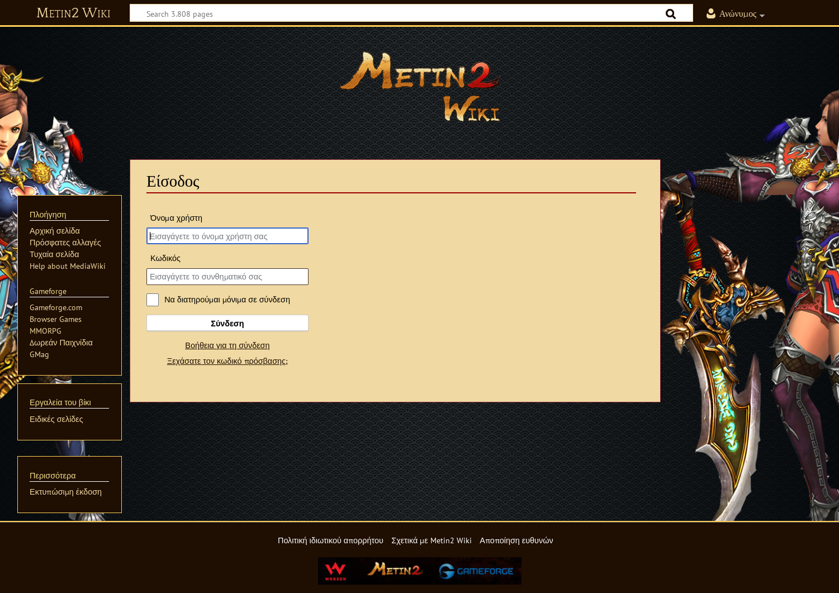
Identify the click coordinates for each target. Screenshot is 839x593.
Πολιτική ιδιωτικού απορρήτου (330, 540)
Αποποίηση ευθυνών (516, 540)
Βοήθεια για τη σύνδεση (227, 345)
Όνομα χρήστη (176, 217)
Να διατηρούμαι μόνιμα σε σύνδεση (227, 299)
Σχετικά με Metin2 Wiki (431, 540)
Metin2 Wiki (73, 13)
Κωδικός (165, 258)
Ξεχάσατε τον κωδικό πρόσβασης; (227, 360)
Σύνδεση (227, 323)
